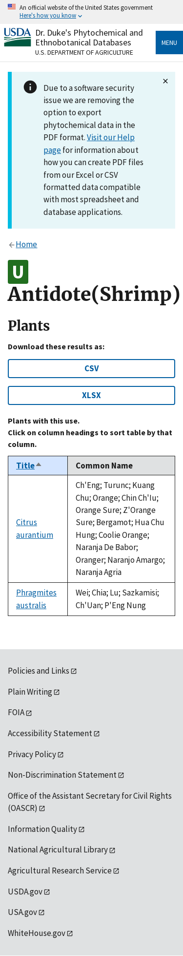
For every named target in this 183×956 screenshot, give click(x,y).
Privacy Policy (32, 754)
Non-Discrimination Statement (62, 774)
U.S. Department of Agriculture (84, 52)
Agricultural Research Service (60, 870)
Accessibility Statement (50, 733)
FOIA (16, 712)
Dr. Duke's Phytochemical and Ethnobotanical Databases (89, 37)
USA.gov (22, 912)
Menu (169, 42)
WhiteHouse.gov (36, 933)
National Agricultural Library (58, 849)
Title (29, 465)
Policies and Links (38, 670)
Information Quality (42, 829)
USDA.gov (25, 891)
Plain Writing (30, 691)
